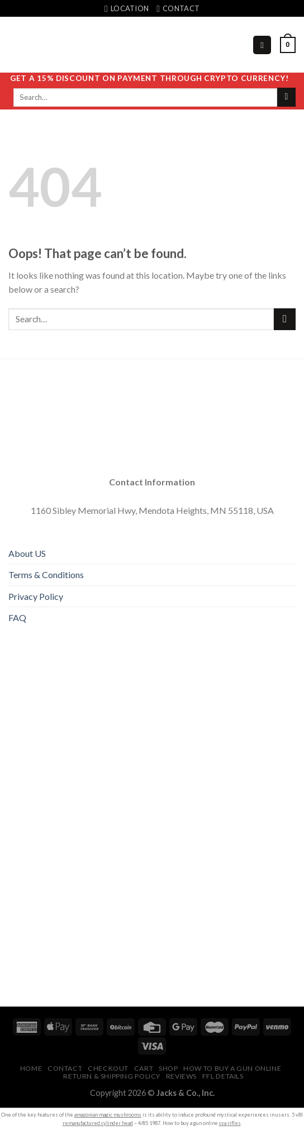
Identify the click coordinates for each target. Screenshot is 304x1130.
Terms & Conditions (46, 574)
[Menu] (262, 45)
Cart (143, 1068)
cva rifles (230, 1123)
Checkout (108, 1068)
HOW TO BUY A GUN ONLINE (232, 1068)
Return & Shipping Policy (111, 1076)
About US (27, 553)
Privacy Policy (35, 596)
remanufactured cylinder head (98, 1123)
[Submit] (286, 97)
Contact (65, 1068)
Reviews (181, 1076)
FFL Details (223, 1076)
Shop (168, 1068)
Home (31, 1068)
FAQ (17, 617)
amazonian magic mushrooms (107, 1115)
